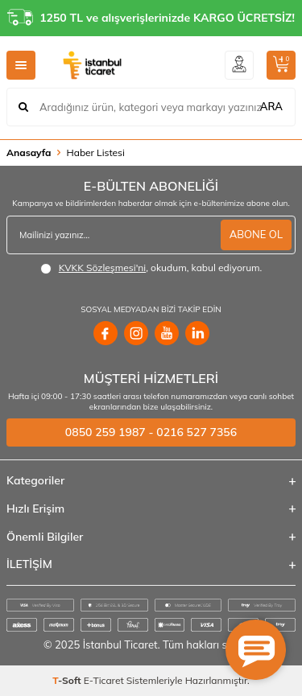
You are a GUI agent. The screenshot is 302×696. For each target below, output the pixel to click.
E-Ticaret (104, 680)
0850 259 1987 (105, 432)
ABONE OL (256, 234)
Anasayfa (28, 152)
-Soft (68, 680)
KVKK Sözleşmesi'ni (102, 268)
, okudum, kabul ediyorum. (151, 268)
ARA (271, 106)
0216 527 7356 (196, 432)
